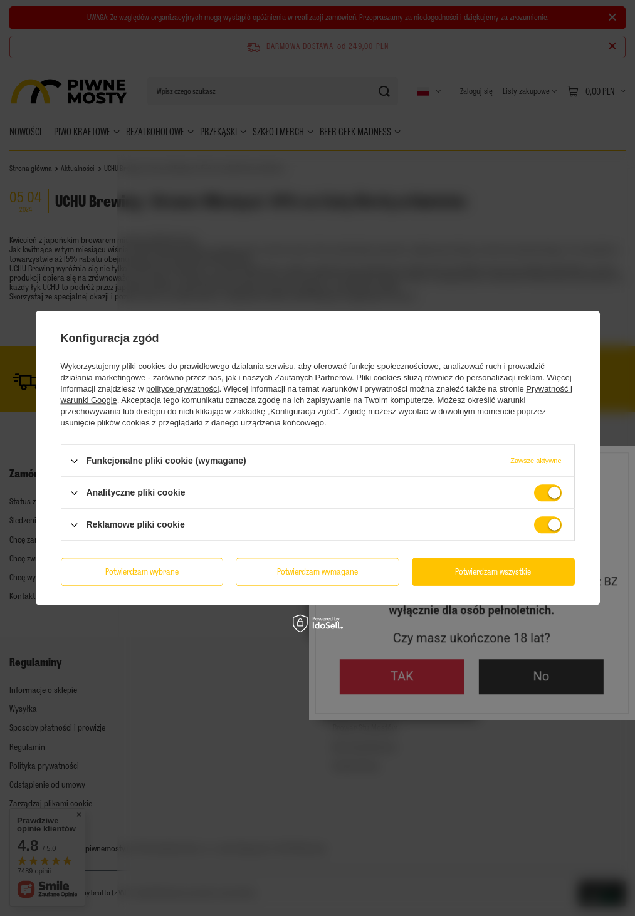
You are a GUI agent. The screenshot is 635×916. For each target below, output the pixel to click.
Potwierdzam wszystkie (493, 571)
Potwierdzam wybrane (142, 571)
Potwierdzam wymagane (317, 571)
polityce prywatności (182, 388)
